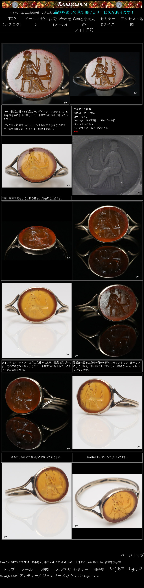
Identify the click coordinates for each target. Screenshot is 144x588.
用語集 (99, 569)
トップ (9, 569)
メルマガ (63, 569)
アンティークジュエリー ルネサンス (50, 576)
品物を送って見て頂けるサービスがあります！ (94, 12)
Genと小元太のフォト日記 (84, 24)
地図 (45, 569)
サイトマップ (117, 569)
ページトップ (132, 555)
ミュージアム (135, 569)
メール (27, 569)
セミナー (81, 569)
